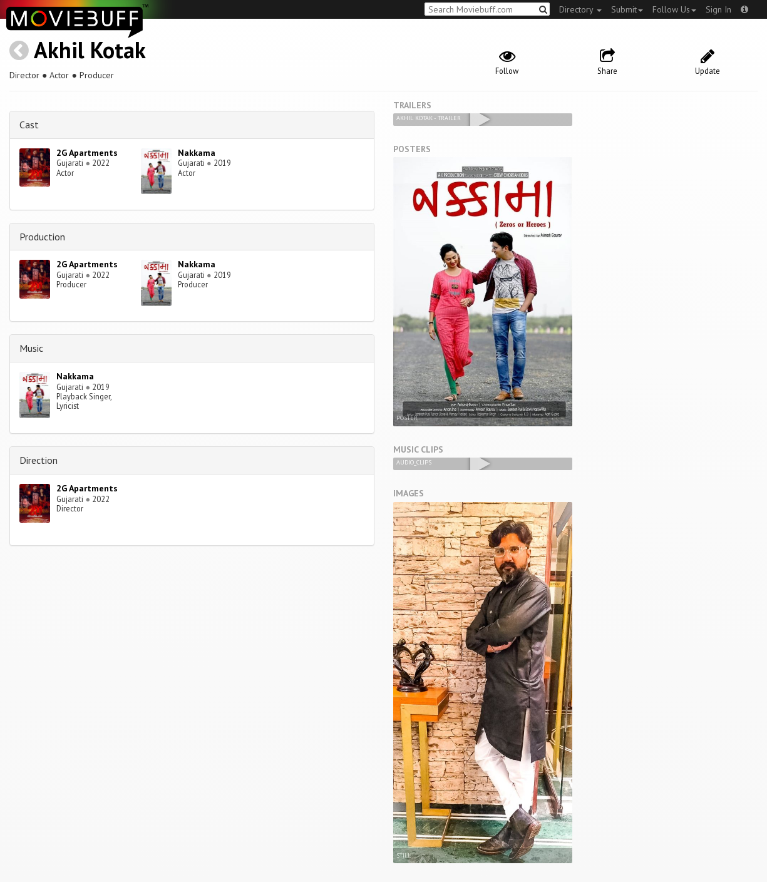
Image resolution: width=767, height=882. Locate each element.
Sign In (718, 9)
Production (42, 236)
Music (31, 348)
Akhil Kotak (90, 49)
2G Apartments (87, 152)
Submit (627, 9)
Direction (38, 460)
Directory (580, 9)
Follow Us (674, 9)
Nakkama (196, 152)
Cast (29, 124)
